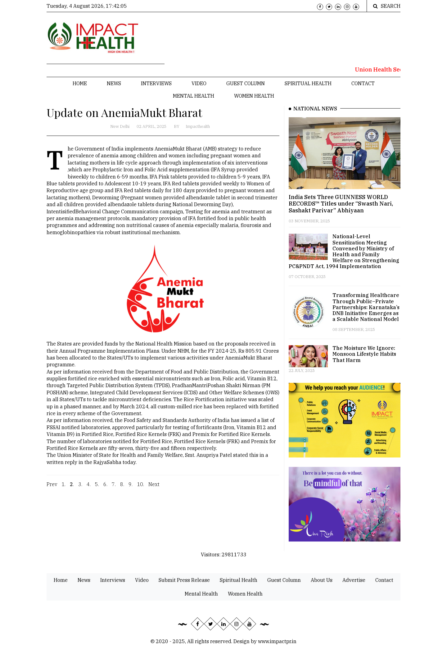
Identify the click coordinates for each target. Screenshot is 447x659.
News (114, 83)
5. (97, 488)
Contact (363, 83)
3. (80, 488)
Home (80, 83)
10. (140, 488)
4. (89, 488)
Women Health (254, 96)
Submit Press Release (184, 580)
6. (105, 488)
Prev (52, 488)
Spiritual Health (308, 83)
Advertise (353, 580)
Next (154, 488)
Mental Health (193, 96)
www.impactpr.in (277, 641)
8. (122, 488)
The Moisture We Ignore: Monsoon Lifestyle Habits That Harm (364, 354)
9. (131, 488)
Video (199, 83)
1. (63, 488)
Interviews (156, 83)
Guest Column (245, 83)
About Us (321, 580)
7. (114, 488)
